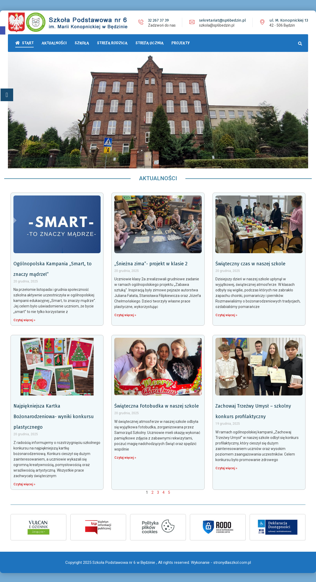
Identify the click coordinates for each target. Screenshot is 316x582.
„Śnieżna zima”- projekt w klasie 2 (150, 263)
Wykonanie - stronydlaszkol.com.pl (221, 561)
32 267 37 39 (158, 20)
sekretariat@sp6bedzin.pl (222, 20)
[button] (2, 30)
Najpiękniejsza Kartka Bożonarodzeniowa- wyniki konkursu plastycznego (53, 415)
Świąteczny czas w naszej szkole (250, 263)
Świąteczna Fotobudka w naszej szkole (156, 405)
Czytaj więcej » (24, 319)
